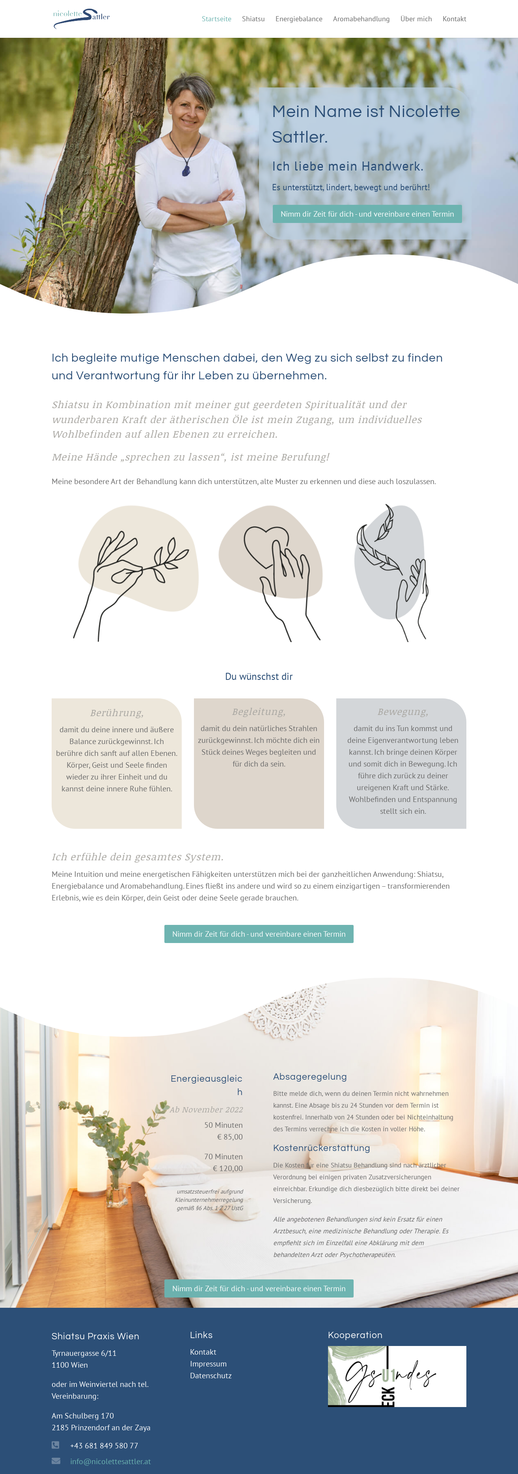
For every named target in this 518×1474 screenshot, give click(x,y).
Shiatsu (253, 19)
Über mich (416, 19)
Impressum (208, 1364)
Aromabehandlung (361, 19)
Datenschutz (211, 1375)
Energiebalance (299, 19)
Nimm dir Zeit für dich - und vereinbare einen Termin (367, 214)
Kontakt (454, 19)
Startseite (216, 19)
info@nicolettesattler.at (110, 1461)
